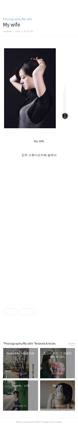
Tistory (58, 422)
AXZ (38, 422)
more (71, 343)
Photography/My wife (17, 19)
